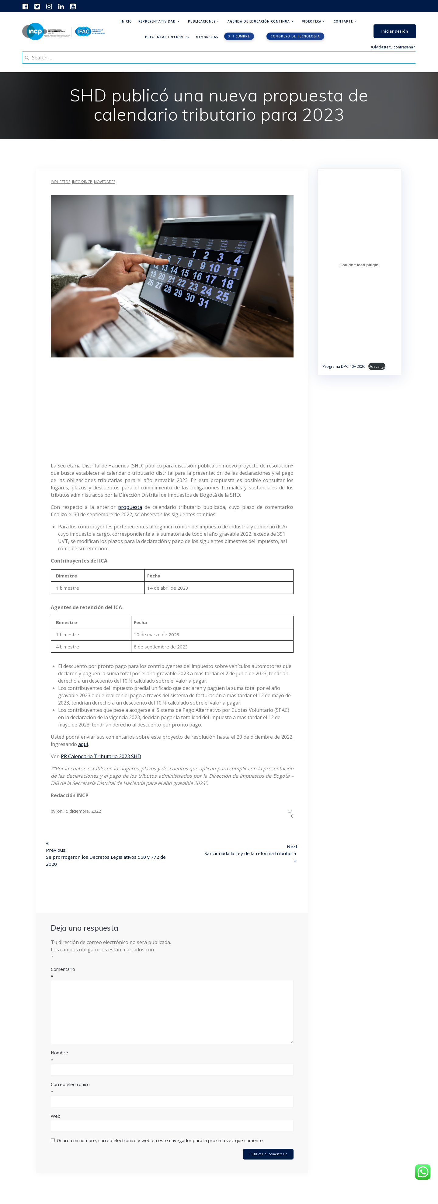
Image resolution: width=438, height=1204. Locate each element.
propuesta (130, 507)
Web (56, 1117)
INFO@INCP (82, 181)
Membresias (207, 37)
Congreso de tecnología (295, 36)
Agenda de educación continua (259, 21)
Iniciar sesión (394, 31)
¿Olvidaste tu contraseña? (392, 47)
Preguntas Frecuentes (167, 37)
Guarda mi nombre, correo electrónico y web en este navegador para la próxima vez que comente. (160, 1141)
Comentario (172, 974)
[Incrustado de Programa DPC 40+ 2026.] (359, 265)
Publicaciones (202, 21)
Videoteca (312, 21)
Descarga (376, 366)
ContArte (343, 21)
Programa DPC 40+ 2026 (343, 366)
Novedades (104, 181)
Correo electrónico (172, 1089)
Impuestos (60, 181)
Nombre (172, 1057)
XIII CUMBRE (239, 36)
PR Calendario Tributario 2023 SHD (101, 756)
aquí (83, 744)
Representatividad (157, 21)
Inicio (126, 21)
